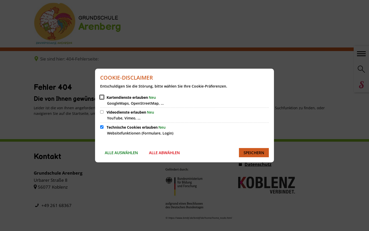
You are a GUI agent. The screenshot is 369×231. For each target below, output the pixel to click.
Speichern (254, 152)
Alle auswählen (121, 152)
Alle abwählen (164, 152)
